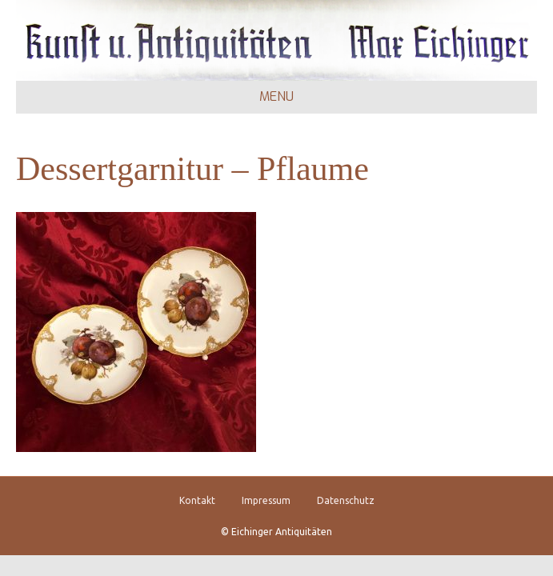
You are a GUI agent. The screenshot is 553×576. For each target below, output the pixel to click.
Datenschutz (346, 500)
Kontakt (197, 500)
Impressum (266, 500)
